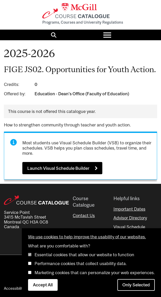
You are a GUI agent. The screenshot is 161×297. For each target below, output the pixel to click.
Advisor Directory (130, 217)
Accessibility (14, 288)
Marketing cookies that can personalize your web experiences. (95, 272)
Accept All (43, 284)
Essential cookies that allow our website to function (84, 254)
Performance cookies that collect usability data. (81, 263)
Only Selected (136, 284)
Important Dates (129, 209)
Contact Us (84, 215)
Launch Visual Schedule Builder (58, 168)
